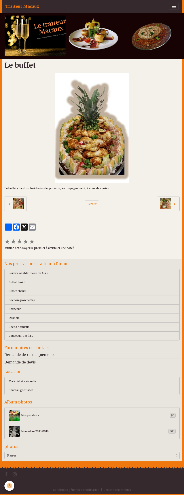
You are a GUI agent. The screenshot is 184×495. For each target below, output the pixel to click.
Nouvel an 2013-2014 (92, 431)
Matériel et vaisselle (22, 381)
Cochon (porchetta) (22, 300)
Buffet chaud (17, 291)
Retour (92, 204)
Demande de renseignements (29, 355)
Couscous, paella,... (21, 335)
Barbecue (15, 309)
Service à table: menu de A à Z (28, 273)
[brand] (22, 6)
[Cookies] (9, 486)
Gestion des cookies (117, 489)
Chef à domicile (19, 327)
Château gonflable (21, 390)
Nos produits (92, 415)
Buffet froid (17, 282)
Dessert (14, 317)
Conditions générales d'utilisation (76, 489)
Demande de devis (20, 362)
